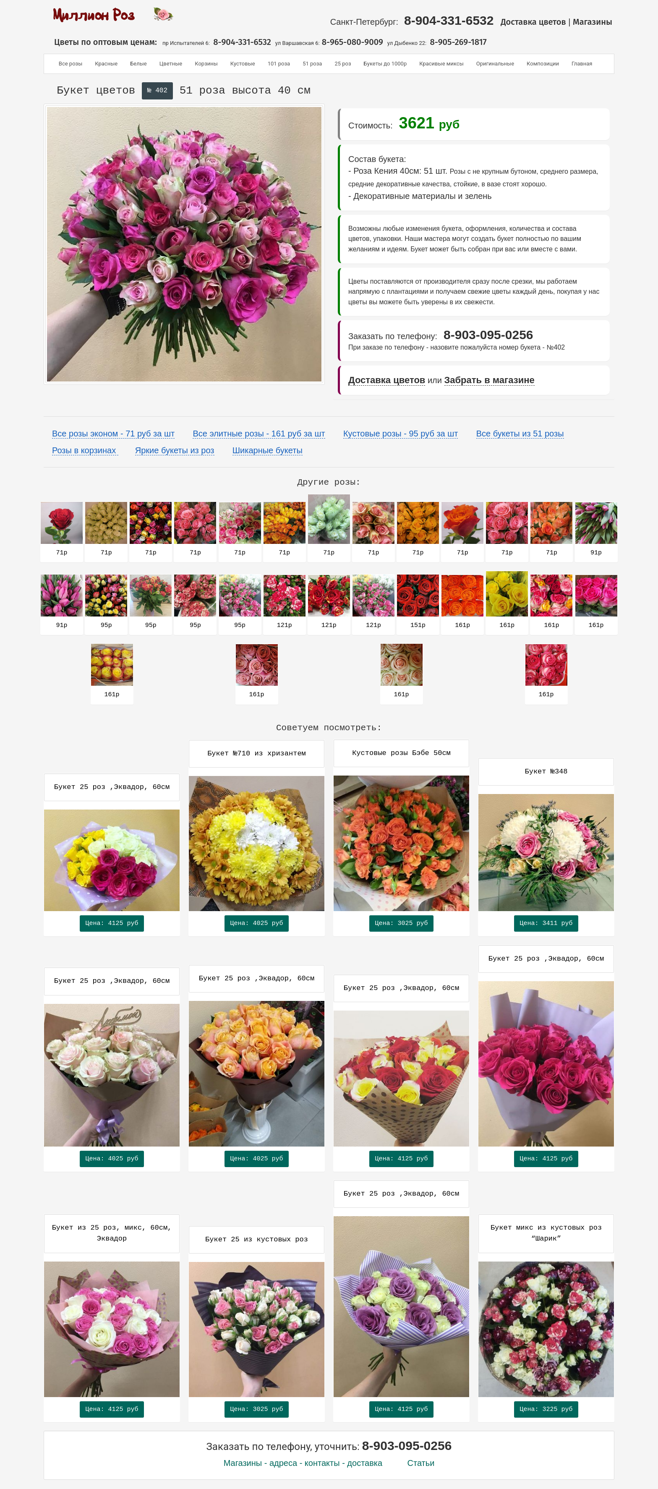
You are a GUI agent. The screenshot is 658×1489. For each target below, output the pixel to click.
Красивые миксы (441, 63)
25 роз (342, 63)
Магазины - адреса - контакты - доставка (303, 1463)
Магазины (593, 22)
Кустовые (242, 63)
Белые (138, 63)
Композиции (543, 63)
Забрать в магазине (489, 380)
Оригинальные (495, 63)
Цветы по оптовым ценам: (102, 42)
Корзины (206, 63)
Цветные (171, 63)
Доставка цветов (533, 22)
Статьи (421, 1463)
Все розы (70, 63)
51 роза (312, 63)
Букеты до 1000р (385, 63)
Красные (106, 63)
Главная (582, 63)
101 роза (279, 63)
